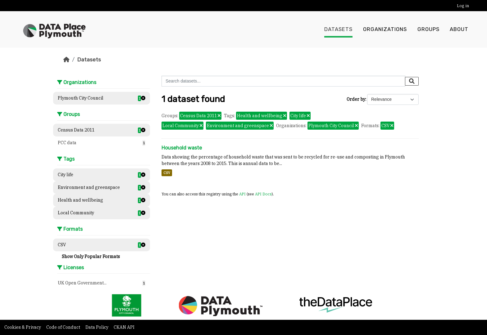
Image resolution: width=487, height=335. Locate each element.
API (242, 193)
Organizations (385, 29)
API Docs (263, 193)
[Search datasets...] (283, 81)
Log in (463, 5)
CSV (166, 173)
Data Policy (97, 327)
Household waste (182, 148)
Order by (356, 99)
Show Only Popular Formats (91, 256)
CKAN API (124, 327)
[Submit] (412, 81)
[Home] (66, 59)
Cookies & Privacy (23, 327)
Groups (428, 29)
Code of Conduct (63, 327)
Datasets (338, 29)
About (459, 29)
